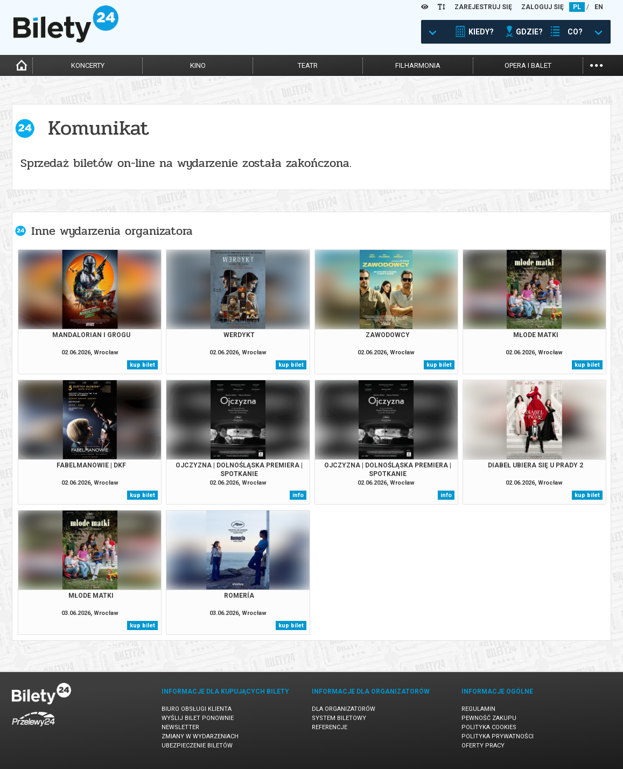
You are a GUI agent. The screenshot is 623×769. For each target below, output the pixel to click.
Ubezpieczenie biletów (197, 745)
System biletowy (339, 718)
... (596, 64)
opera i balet (528, 65)
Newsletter (180, 727)
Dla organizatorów (343, 708)
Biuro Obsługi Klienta (197, 708)
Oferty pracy (483, 745)
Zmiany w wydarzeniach (200, 736)
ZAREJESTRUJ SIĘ (483, 7)
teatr (308, 65)
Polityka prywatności (497, 736)
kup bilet (142, 364)
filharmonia (417, 65)
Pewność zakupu (488, 718)
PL (577, 7)
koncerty (87, 65)
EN (598, 7)
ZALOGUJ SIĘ (542, 7)
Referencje (329, 727)
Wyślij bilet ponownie (198, 718)
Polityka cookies (488, 727)
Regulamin (478, 708)
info (298, 495)
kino (198, 65)
